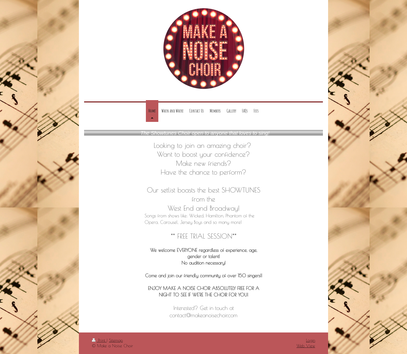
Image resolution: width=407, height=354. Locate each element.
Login (310, 340)
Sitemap (116, 340)
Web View (305, 345)
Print (99, 340)
